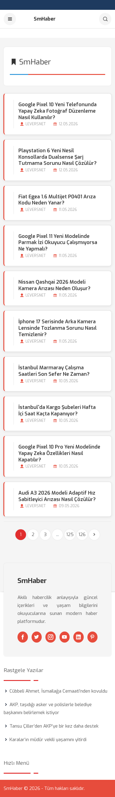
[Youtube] (64, 637)
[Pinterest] (92, 637)
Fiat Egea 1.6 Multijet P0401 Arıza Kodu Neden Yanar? (57, 199)
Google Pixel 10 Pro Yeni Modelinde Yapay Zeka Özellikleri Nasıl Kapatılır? (59, 453)
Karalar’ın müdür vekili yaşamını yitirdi (48, 740)
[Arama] (105, 19)
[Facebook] (22, 637)
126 (82, 534)
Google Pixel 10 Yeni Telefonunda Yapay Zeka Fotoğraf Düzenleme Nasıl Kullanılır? (57, 111)
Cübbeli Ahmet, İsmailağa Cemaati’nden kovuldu (58, 691)
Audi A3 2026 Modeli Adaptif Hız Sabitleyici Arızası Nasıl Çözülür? (57, 496)
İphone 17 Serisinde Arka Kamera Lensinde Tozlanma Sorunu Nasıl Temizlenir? (57, 328)
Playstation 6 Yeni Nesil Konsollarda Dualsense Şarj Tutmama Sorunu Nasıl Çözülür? (57, 157)
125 (70, 534)
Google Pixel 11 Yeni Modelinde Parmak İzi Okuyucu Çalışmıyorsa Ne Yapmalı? (57, 242)
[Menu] (10, 19)
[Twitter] (37, 637)
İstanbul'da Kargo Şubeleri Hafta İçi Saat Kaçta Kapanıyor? (57, 410)
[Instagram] (50, 637)
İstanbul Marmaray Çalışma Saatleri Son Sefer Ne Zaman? (54, 370)
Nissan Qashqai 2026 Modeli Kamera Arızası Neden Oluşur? (54, 285)
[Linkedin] (78, 637)
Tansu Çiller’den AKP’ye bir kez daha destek (54, 726)
